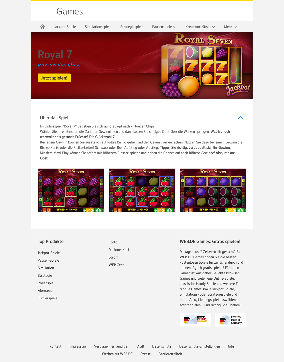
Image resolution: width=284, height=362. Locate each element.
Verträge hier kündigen (111, 346)
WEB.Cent (116, 265)
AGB (140, 346)
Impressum (77, 346)
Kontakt (55, 346)
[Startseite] (43, 26)
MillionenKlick (119, 249)
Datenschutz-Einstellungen (199, 346)
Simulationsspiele (98, 26)
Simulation (46, 268)
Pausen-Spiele (48, 260)
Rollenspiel (46, 283)
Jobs (231, 346)
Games (69, 11)
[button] (54, 78)
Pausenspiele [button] (164, 26)
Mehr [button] (230, 26)
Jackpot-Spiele (49, 253)
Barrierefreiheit (170, 354)
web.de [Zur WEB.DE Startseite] (44, 11)
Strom (113, 257)
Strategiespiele (131, 26)
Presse (146, 354)
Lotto (113, 242)
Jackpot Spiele (65, 26)
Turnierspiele (47, 298)
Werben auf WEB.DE (117, 354)
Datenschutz (161, 346)
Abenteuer (46, 290)
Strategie (45, 275)
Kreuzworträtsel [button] (200, 26)
